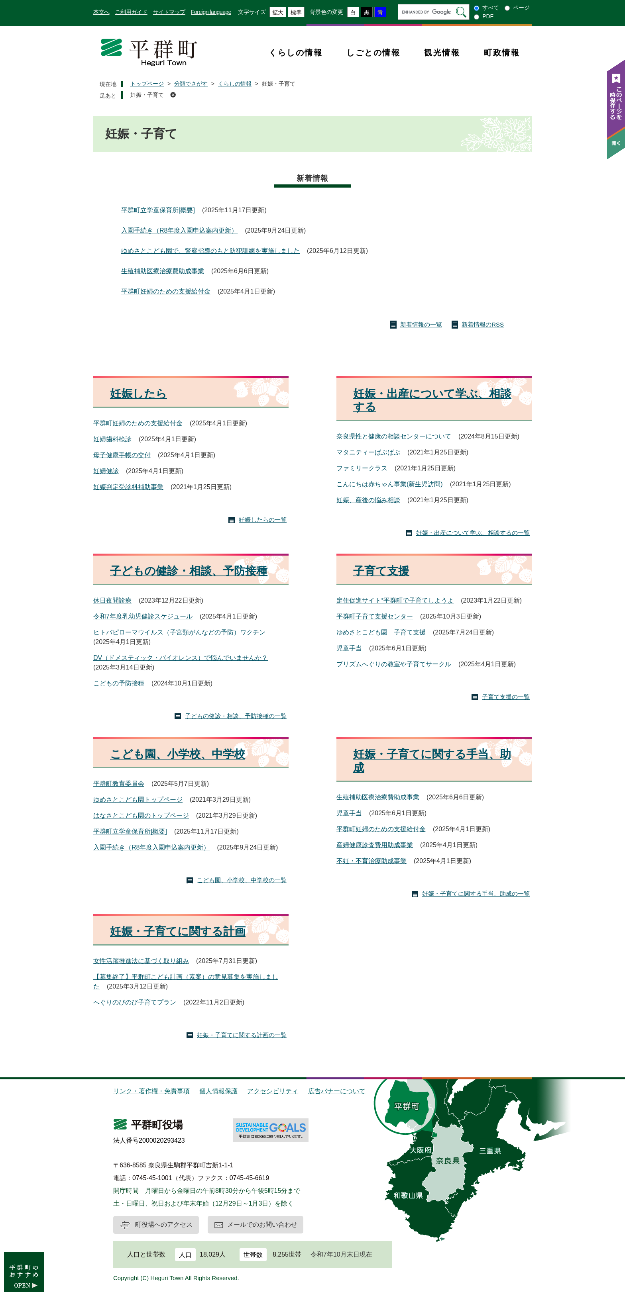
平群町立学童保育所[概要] (158, 210)
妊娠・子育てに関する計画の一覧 (242, 1035)
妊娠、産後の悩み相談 (368, 500)
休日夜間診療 (112, 600)
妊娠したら (138, 394)
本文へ (101, 12)
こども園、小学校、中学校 (177, 754)
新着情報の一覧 (421, 324)
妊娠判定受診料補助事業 (128, 487)
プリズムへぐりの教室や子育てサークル (393, 664)
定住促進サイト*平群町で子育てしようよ (395, 600)
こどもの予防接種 (118, 683)
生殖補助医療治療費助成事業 (162, 271)
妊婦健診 (106, 471)
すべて (490, 7)
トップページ (147, 83)
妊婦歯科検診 (112, 439)
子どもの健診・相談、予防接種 (188, 571)
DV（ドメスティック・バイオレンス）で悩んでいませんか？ (180, 657)
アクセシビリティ (272, 1091)
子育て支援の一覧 (506, 696)
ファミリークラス (361, 468)
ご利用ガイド (131, 12)
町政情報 (502, 52)
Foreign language (211, 12)
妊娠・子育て (147, 95)
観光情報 (442, 52)
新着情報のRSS (483, 324)
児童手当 (349, 648)
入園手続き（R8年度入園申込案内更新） (179, 230)
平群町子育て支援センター (374, 616)
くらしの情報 (295, 52)
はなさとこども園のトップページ (141, 815)
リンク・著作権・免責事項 (151, 1091)
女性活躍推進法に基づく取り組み (141, 960)
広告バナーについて (337, 1091)
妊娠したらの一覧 (263, 519)
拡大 (277, 12)
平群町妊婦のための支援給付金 (165, 291)
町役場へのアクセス (164, 1224)
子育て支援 (381, 571)
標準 (296, 12)
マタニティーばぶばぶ (368, 452)
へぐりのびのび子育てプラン (134, 1002)
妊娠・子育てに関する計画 (178, 931)
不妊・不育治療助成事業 (371, 860)
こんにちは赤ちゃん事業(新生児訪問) (389, 484)
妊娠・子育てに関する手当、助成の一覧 (476, 893)
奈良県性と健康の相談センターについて (393, 436)
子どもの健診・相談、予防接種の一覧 (236, 716)
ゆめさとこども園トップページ (138, 799)
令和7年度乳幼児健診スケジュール (143, 616)
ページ (521, 7)
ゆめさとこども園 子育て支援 (381, 632)
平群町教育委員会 (118, 783)
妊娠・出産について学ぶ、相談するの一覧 (473, 532)
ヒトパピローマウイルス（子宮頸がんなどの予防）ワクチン (179, 632)
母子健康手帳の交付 (122, 455)
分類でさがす (191, 83)
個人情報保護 (218, 1091)
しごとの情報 (373, 52)
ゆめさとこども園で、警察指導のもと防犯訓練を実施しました (210, 250)
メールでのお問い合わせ (262, 1224)
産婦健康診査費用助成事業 (374, 845)
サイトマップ (169, 12)
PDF (487, 16)
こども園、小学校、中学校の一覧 (242, 880)
